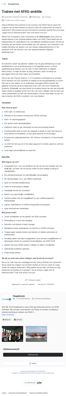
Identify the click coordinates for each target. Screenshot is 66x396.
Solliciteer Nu (33, 355)
